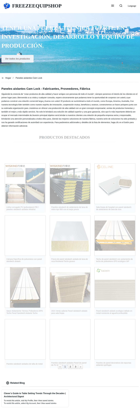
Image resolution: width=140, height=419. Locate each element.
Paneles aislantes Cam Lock (29, 78)
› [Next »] (80, 367)
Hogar (8, 78)
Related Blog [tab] (15, 383)
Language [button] (132, 6)
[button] (113, 6)
